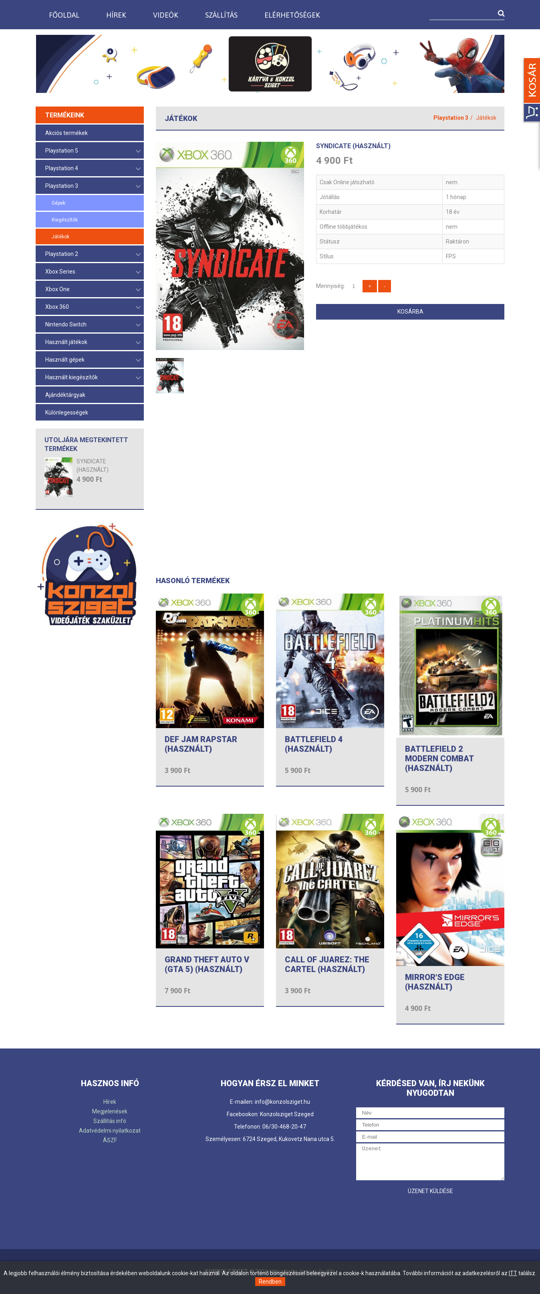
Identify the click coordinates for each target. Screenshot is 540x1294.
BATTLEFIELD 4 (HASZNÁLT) (314, 744)
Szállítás (221, 15)
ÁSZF (110, 1140)
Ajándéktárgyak (65, 395)
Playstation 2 (93, 254)
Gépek (58, 203)
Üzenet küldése (430, 1191)
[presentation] (417, 1214)
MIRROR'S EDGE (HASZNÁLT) (435, 982)
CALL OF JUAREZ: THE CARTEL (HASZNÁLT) (327, 964)
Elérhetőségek (292, 15)
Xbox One (93, 289)
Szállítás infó (109, 1121)
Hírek (116, 15)
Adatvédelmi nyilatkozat (110, 1130)
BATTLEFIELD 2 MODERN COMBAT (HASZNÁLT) (439, 758)
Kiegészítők (65, 220)
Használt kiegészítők (93, 377)
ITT (513, 1273)
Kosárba (410, 311)
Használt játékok (93, 342)
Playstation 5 (93, 151)
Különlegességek (66, 412)
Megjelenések (109, 1111)
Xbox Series (93, 272)
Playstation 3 (93, 186)
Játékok (60, 236)
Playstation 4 (93, 168)
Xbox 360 (93, 307)
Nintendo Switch (93, 325)
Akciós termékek (66, 133)
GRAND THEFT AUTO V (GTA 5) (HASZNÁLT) (207, 964)
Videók (165, 15)
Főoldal (64, 15)
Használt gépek (93, 360)
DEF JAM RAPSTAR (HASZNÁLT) (201, 744)
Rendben (270, 1281)
